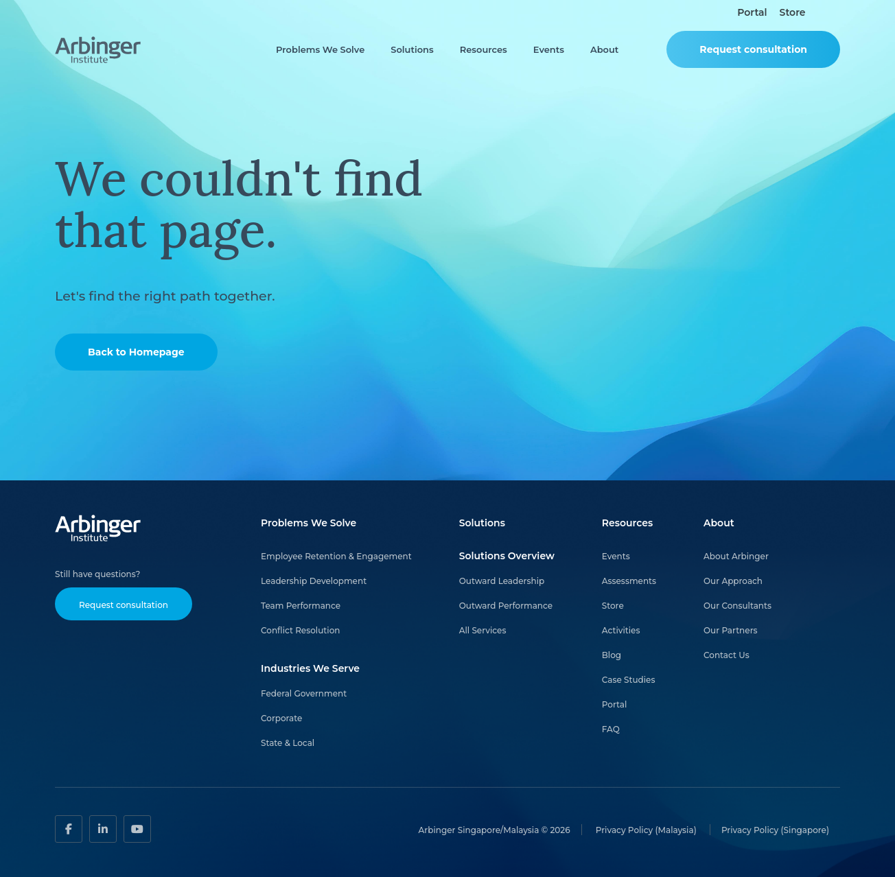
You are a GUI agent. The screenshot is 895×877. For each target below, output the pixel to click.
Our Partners (731, 630)
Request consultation (753, 49)
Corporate (281, 718)
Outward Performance (506, 605)
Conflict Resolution (300, 630)
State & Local (287, 743)
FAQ (611, 729)
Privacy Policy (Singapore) (775, 829)
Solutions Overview (507, 556)
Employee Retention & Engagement (336, 556)
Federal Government (304, 693)
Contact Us (726, 655)
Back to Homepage (136, 352)
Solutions (412, 49)
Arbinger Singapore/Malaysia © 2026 (494, 829)
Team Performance (300, 605)
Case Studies (628, 680)
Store (793, 13)
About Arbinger (736, 556)
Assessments (629, 581)
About (604, 49)
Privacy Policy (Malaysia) (647, 829)
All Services (483, 630)
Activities (621, 630)
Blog (611, 655)
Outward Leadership (502, 581)
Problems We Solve (320, 49)
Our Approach (733, 581)
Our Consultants (737, 605)
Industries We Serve (310, 668)
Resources (483, 49)
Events (548, 49)
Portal (752, 13)
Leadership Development (314, 581)
